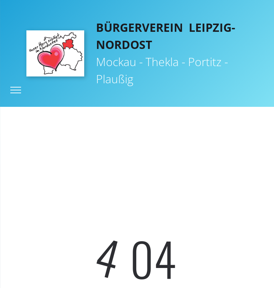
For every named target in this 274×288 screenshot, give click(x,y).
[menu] (15, 90)
